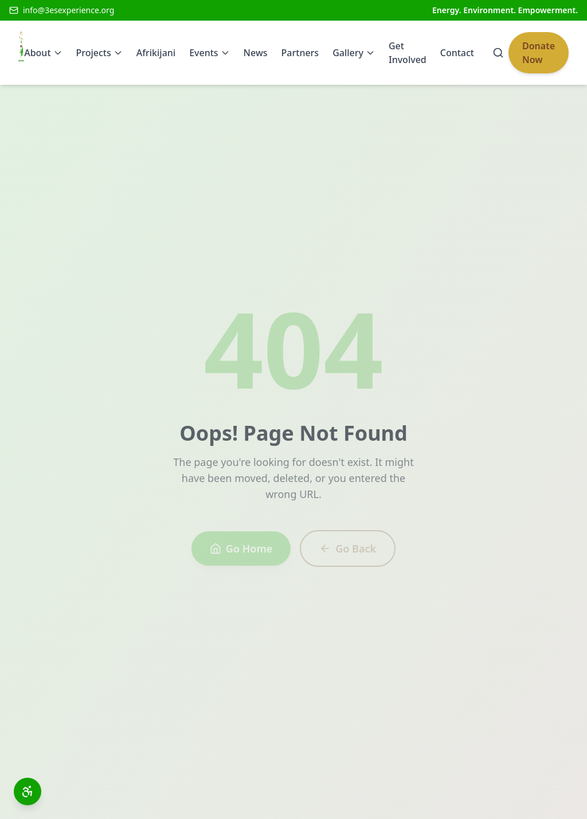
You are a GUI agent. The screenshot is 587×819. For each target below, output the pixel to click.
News (256, 52)
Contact (457, 52)
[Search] (498, 52)
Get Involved (407, 53)
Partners (300, 52)
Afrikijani (155, 52)
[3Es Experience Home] (21, 53)
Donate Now (538, 53)
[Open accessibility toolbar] (27, 791)
